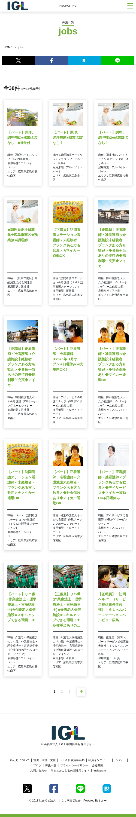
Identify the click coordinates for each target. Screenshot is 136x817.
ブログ (37, 765)
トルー (102, 800)
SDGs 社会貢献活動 (72, 760)
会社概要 (97, 765)
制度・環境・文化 (44, 760)
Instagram (100, 770)
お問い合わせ (38, 770)
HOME (7, 47)
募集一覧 (50, 765)
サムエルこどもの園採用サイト (70, 770)
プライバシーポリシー (74, 765)
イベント (120, 760)
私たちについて (20, 760)
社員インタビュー (99, 760)
